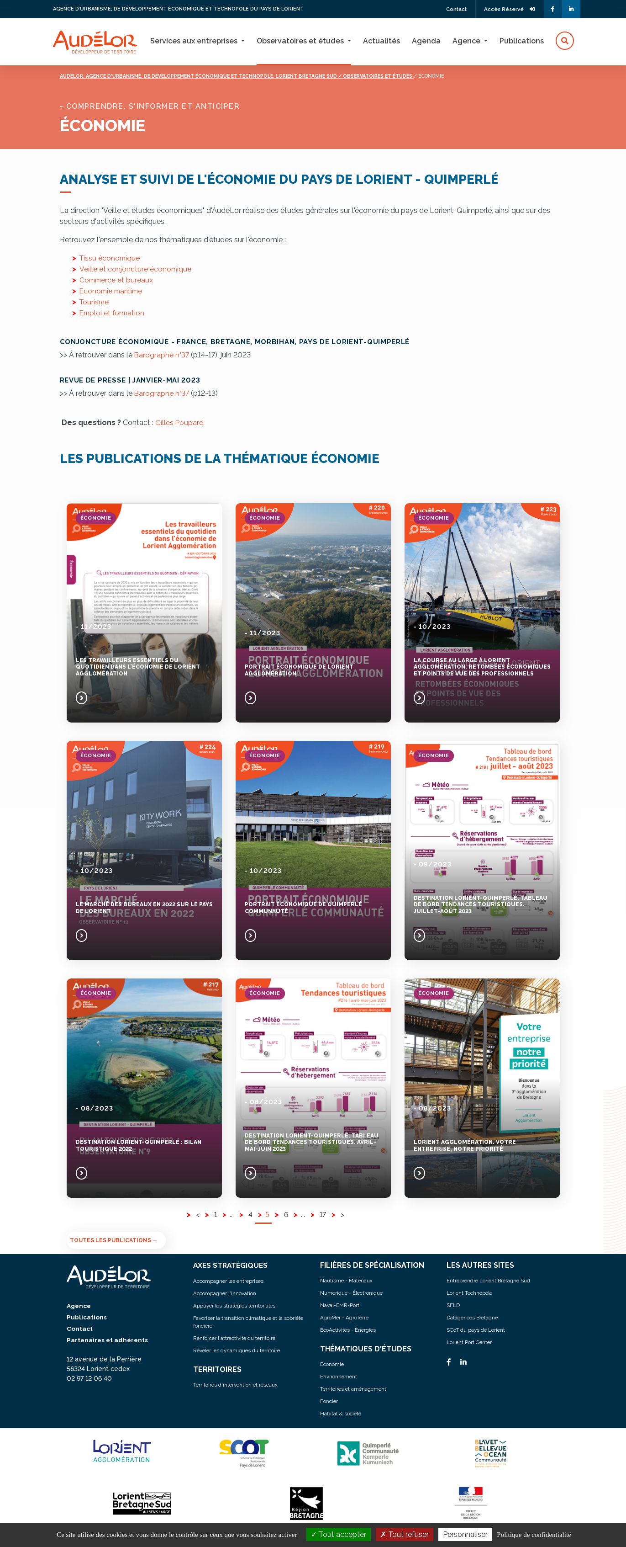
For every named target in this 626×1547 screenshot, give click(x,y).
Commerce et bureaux (117, 279)
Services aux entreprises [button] (194, 41)
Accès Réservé (508, 9)
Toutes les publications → (114, 1240)
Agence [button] (467, 41)
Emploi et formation (113, 312)
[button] (565, 41)
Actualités (381, 41)
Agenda (426, 41)
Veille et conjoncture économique (135, 268)
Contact (452, 9)
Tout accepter (338, 1534)
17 (323, 1214)
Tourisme (94, 301)
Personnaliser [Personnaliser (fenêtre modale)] (465, 1534)
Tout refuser (404, 1534)
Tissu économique (110, 257)
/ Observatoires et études (402, 76)
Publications (522, 41)
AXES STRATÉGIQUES (231, 1264)
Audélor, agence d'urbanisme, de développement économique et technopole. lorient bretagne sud (210, 76)
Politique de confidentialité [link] (534, 1534)
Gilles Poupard (179, 422)
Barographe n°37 (161, 354)
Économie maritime (112, 290)
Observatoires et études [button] (301, 41)
